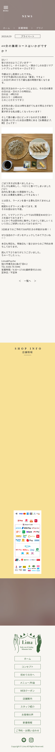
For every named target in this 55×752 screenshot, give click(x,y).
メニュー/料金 (27, 682)
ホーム (27, 658)
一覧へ (27, 281)
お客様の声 (27, 714)
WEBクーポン (27, 690)
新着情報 (27, 722)
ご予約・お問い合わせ (27, 730)
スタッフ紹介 (27, 706)
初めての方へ (27, 674)
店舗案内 (27, 698)
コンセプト (27, 666)
